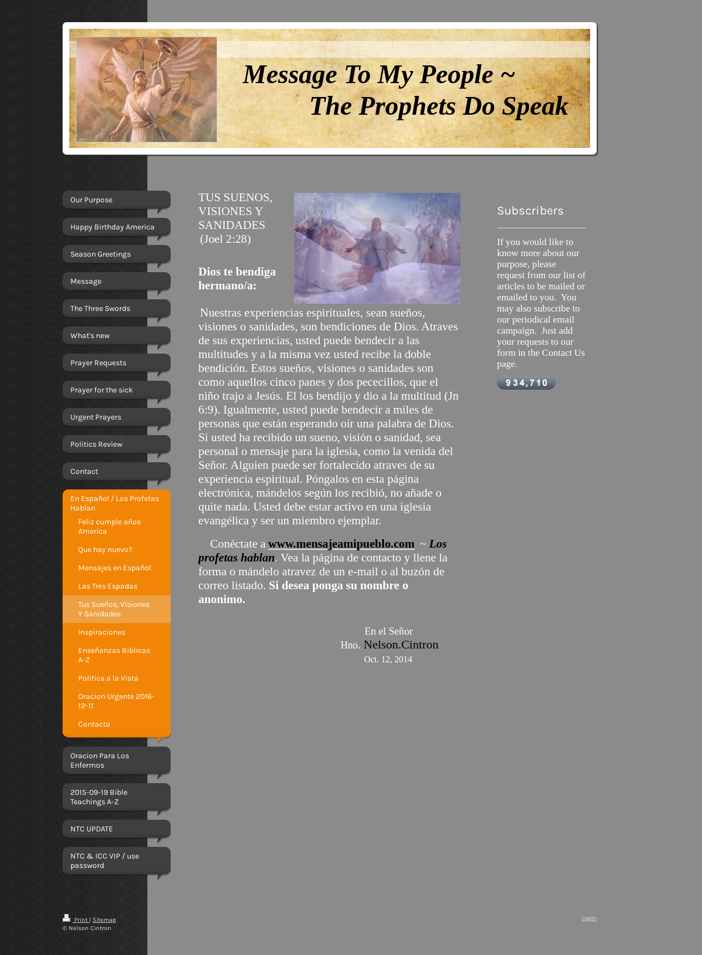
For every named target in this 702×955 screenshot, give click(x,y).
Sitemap (104, 919)
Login (589, 918)
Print (76, 919)
